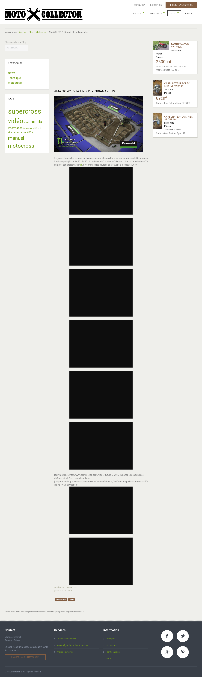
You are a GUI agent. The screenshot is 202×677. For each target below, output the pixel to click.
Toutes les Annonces (66, 638)
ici (81, 165)
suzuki (27, 122)
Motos (159, 53)
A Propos (111, 638)
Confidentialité (113, 652)
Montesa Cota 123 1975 (180, 46)
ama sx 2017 (25, 132)
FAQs (109, 658)
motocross (21, 146)
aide (10, 132)
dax (15, 132)
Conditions (111, 645)
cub (39, 128)
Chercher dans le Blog (15, 42)
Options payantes (65, 652)
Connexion (140, 5)
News (11, 73)
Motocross (15, 82)
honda (36, 121)
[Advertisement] (101, 63)
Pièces (167, 93)
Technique (14, 77)
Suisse (159, 57)
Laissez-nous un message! (25, 657)
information (15, 128)
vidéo (71, 599)
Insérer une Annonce (181, 5)
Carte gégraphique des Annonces (72, 645)
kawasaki (27, 128)
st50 (35, 128)
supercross (61, 599)
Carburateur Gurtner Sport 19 (178, 118)
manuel (16, 138)
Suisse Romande (172, 129)
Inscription (156, 5)
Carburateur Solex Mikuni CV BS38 (177, 85)
